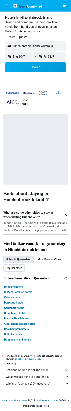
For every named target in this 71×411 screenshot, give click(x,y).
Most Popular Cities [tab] (49, 259)
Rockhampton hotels (16, 329)
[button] (6, 6)
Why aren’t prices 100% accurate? (37, 383)
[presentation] (47, 199)
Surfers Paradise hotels (18, 292)
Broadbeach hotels (15, 313)
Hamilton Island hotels (17, 339)
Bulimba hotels (13, 334)
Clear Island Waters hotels (19, 323)
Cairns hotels (12, 297)
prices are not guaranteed (27, 358)
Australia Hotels (19, 400)
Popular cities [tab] (14, 268)
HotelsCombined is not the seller (37, 370)
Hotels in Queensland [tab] (18, 259)
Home (4, 400)
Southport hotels (14, 307)
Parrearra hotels (13, 302)
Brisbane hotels (13, 286)
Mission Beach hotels (17, 318)
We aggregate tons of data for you (37, 376)
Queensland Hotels (49, 400)
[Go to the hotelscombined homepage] (27, 6)
